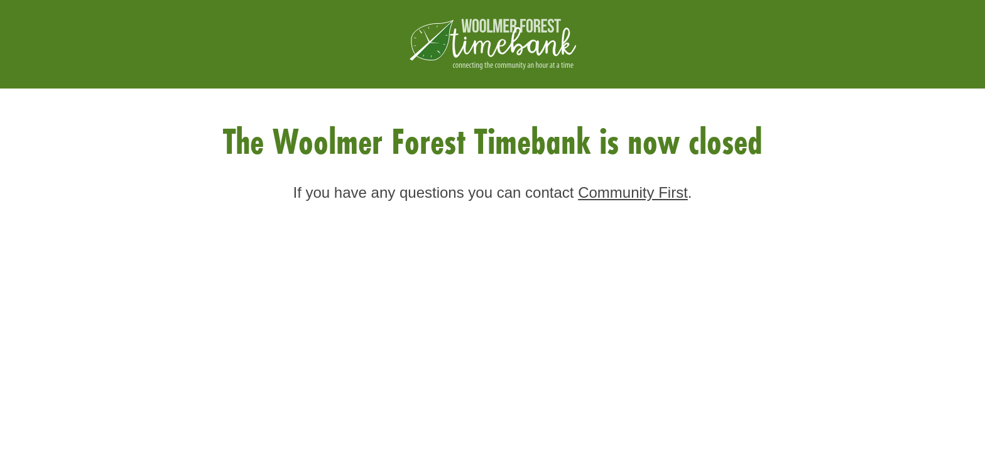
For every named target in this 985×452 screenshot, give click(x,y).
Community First (633, 192)
